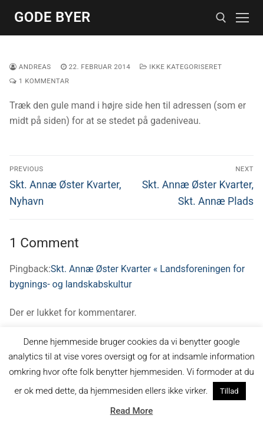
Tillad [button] (229, 391)
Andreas (30, 67)
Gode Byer (52, 17)
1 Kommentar (39, 81)
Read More (131, 411)
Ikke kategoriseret (181, 67)
